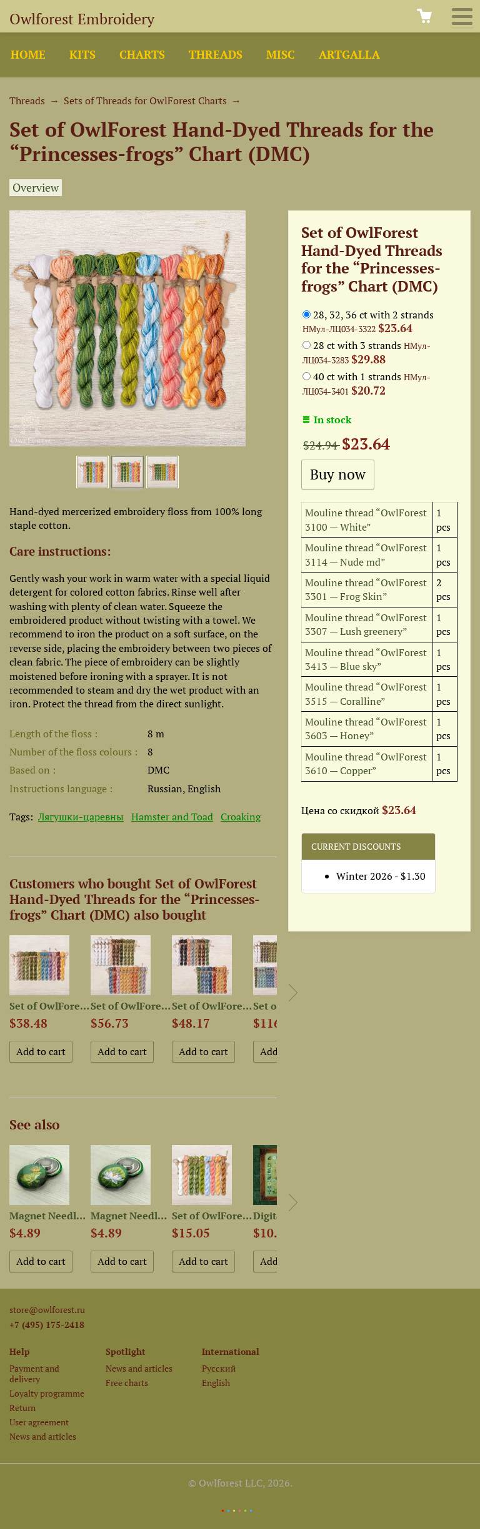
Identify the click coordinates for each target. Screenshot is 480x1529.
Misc (280, 54)
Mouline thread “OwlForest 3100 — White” (366, 519)
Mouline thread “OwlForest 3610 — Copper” (366, 763)
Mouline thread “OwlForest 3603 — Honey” (366, 728)
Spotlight (126, 1351)
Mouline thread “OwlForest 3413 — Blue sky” (366, 659)
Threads (215, 54)
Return (22, 1407)
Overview (35, 187)
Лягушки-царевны (81, 816)
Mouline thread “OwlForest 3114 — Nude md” (366, 554)
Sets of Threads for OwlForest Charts (145, 100)
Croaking (241, 816)
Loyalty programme (46, 1393)
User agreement (39, 1422)
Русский (219, 1368)
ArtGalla (349, 54)
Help (19, 1351)
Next (293, 993)
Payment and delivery (34, 1373)
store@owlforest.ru (47, 1309)
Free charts (127, 1383)
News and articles (42, 1436)
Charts (142, 54)
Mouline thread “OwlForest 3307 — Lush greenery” (366, 624)
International (230, 1351)
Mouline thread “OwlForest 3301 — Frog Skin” (366, 589)
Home (28, 54)
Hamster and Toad (172, 816)
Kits (82, 54)
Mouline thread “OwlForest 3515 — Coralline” (366, 693)
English (216, 1383)
